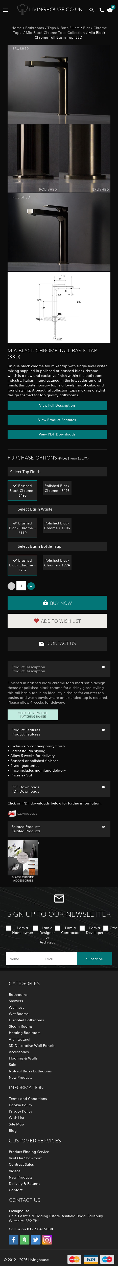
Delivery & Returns (24, 1183)
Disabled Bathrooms (26, 1019)
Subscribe (94, 958)
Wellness (16, 1007)
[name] (23, 958)
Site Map (16, 1123)
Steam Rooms (21, 1026)
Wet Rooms (19, 1013)
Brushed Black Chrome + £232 (22, 565)
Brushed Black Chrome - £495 (22, 490)
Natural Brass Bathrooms (30, 1070)
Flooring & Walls (23, 1058)
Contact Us (57, 644)
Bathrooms (34, 27)
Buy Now (57, 603)
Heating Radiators (24, 1032)
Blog (13, 1130)
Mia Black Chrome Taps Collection (55, 32)
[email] (58, 958)
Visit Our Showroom (25, 1157)
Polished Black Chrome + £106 (57, 525)
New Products (20, 1077)
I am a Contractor (70, 930)
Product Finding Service (29, 1151)
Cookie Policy (20, 1104)
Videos (14, 1170)
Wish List (16, 1117)
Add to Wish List (57, 621)
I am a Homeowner (22, 930)
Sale (12, 1064)
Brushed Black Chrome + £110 (22, 527)
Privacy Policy (20, 1111)
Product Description (28, 666)
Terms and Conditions (28, 1098)
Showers (16, 1000)
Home (16, 27)
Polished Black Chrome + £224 (57, 562)
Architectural (19, 1039)
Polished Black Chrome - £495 (56, 488)
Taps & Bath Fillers (64, 27)
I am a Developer (94, 930)
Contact (15, 1189)
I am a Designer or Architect (47, 935)
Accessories (19, 1051)
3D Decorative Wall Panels (32, 1045)
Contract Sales (21, 1164)
